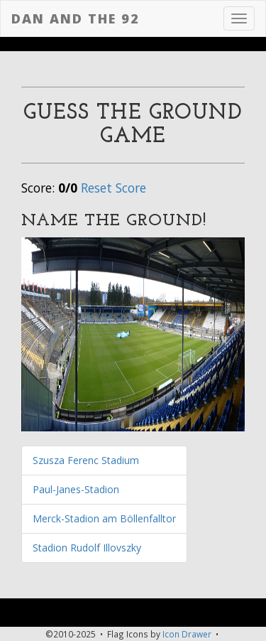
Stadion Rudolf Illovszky (87, 547)
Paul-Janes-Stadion (76, 489)
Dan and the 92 (75, 18)
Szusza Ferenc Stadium (86, 460)
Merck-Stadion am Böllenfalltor (104, 518)
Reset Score (113, 187)
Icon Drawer (186, 634)
